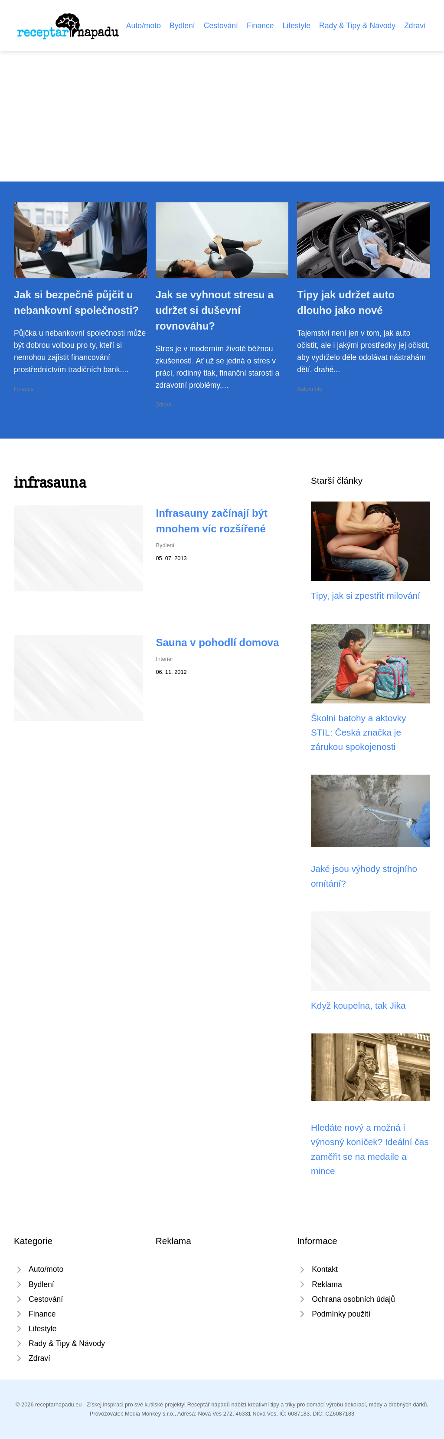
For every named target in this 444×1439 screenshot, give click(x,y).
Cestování (221, 25)
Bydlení (182, 25)
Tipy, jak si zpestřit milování (365, 596)
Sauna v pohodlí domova (217, 642)
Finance (260, 25)
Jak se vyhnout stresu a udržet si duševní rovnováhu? (215, 310)
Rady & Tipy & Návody (357, 25)
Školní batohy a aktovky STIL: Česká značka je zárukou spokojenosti (358, 732)
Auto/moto (143, 25)
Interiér (164, 659)
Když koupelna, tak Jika (358, 1005)
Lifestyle (297, 25)
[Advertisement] (222, 116)
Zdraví (415, 25)
